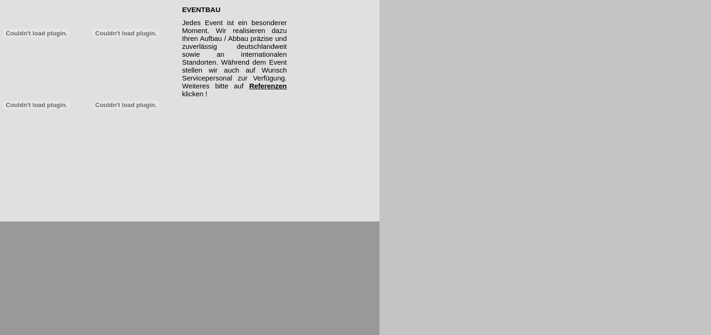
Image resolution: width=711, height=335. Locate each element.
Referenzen (268, 86)
